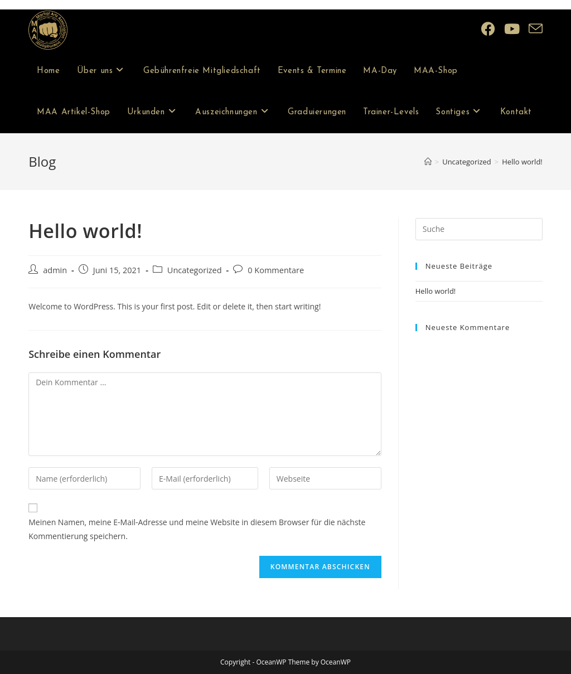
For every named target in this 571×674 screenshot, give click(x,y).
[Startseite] (428, 162)
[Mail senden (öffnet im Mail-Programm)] (535, 29)
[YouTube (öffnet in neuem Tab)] (512, 29)
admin (55, 270)
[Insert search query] (479, 229)
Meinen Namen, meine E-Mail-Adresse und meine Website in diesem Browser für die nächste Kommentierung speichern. (196, 529)
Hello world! (522, 162)
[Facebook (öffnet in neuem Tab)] (488, 29)
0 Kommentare (276, 270)
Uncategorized (194, 270)
